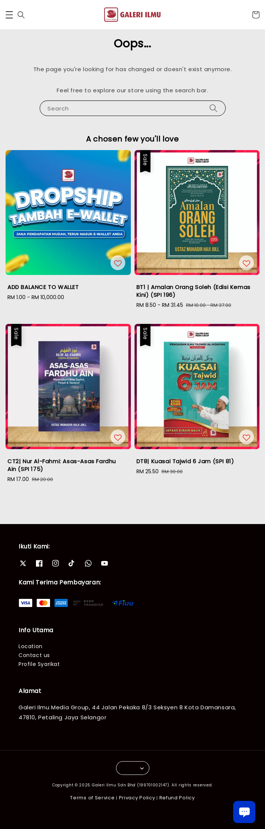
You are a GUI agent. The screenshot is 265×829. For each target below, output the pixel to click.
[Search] (213, 108)
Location (31, 646)
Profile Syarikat (39, 664)
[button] (9, 15)
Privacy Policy (137, 797)
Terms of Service (92, 797)
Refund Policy (177, 797)
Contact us (34, 655)
